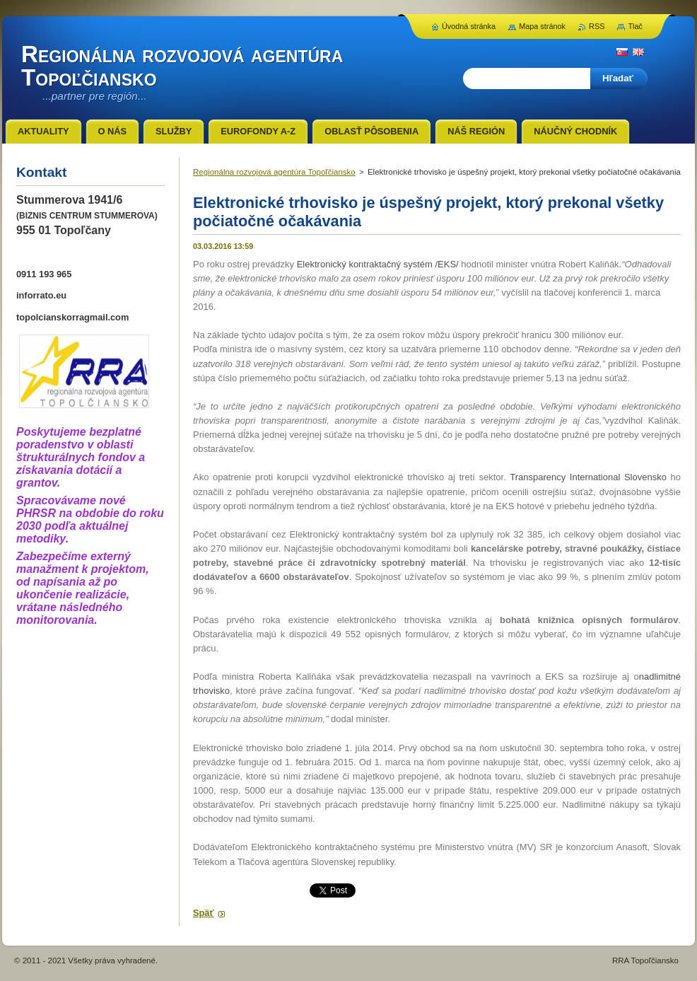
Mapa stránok (542, 26)
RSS (596, 26)
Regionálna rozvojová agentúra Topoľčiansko (274, 172)
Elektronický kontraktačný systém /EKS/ (378, 264)
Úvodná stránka (469, 26)
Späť (203, 912)
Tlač (635, 26)
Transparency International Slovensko (588, 477)
